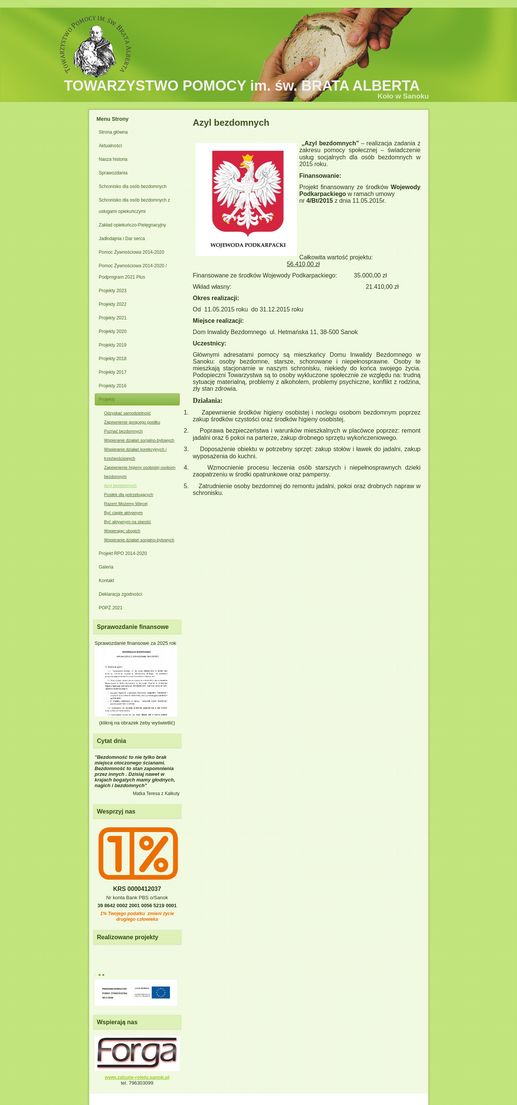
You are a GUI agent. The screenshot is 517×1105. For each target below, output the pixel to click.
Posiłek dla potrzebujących (128, 494)
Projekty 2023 (113, 290)
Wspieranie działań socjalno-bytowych (139, 440)
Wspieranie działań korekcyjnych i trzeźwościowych (135, 454)
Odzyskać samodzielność (127, 413)
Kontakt (106, 580)
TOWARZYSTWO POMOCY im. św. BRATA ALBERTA (242, 86)
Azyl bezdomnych (120, 485)
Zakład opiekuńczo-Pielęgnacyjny (132, 225)
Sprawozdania (113, 173)
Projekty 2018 (113, 358)
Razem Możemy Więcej (126, 503)
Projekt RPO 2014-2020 (123, 553)
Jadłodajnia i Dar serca (122, 238)
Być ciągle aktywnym (123, 512)
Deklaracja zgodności (120, 594)
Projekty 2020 (113, 331)
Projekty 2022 (113, 304)
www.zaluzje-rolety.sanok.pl (137, 1077)
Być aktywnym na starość (127, 521)
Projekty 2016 (113, 385)
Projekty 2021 (113, 318)
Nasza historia (113, 159)
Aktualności (110, 145)
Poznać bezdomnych (123, 431)
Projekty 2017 (113, 372)
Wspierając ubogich (122, 531)
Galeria (106, 567)
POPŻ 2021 (111, 607)
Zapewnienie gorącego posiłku (132, 422)
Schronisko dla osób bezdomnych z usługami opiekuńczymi (134, 205)
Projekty (107, 399)
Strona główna (113, 132)
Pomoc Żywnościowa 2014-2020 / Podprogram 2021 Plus (133, 271)
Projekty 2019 (113, 345)
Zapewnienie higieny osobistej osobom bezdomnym (140, 472)
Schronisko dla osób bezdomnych (133, 186)
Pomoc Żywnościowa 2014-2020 (131, 252)
